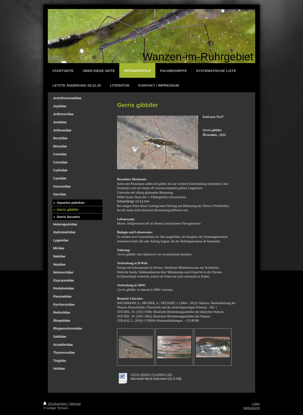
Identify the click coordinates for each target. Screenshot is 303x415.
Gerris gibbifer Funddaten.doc (151, 374)
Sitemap (75, 404)
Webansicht (251, 408)
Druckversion (55, 404)
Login (256, 404)
